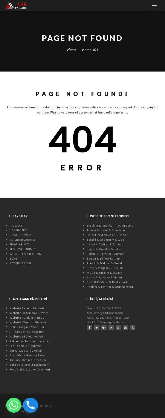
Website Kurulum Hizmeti (27, 317)
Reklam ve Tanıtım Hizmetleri (29, 341)
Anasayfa (15, 225)
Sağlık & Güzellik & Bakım (104, 249)
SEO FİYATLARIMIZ (22, 249)
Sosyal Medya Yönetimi (26, 350)
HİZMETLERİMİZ (20, 235)
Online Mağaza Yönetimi (26, 327)
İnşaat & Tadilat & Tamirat (105, 244)
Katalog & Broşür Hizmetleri (29, 365)
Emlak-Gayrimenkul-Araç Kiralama (110, 225)
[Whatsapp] (13, 405)
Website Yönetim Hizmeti (27, 322)
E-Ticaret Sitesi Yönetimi (26, 332)
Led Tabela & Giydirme (25, 346)
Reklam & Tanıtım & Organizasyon (110, 287)
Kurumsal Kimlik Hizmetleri (27, 360)
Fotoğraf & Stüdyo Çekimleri (29, 369)
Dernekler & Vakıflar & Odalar (107, 235)
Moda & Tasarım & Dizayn (104, 272)
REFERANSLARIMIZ (22, 239)
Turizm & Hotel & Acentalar (106, 230)
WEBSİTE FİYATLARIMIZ (25, 254)
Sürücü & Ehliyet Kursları (103, 258)
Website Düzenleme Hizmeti (29, 313)
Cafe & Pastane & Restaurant (107, 282)
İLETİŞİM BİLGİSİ (20, 263)
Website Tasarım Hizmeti (26, 308)
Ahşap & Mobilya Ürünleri (104, 277)
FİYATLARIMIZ (19, 244)
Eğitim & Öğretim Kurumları (106, 254)
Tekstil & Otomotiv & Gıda (105, 239)
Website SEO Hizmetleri (26, 336)
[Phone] (30, 405)
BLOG (13, 258)
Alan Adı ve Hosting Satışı (27, 355)
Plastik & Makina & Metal (104, 263)
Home (71, 49)
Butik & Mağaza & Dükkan (105, 268)
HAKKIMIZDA (18, 230)
